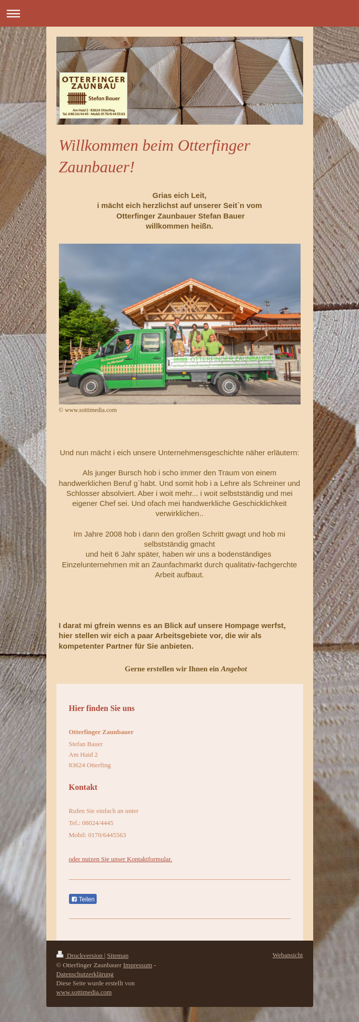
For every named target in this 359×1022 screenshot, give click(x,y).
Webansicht (287, 955)
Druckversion (80, 955)
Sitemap (118, 955)
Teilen (83, 899)
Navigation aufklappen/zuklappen (179, 13)
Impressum (137, 965)
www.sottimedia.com (84, 992)
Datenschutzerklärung (85, 974)
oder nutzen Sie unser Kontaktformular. (120, 859)
